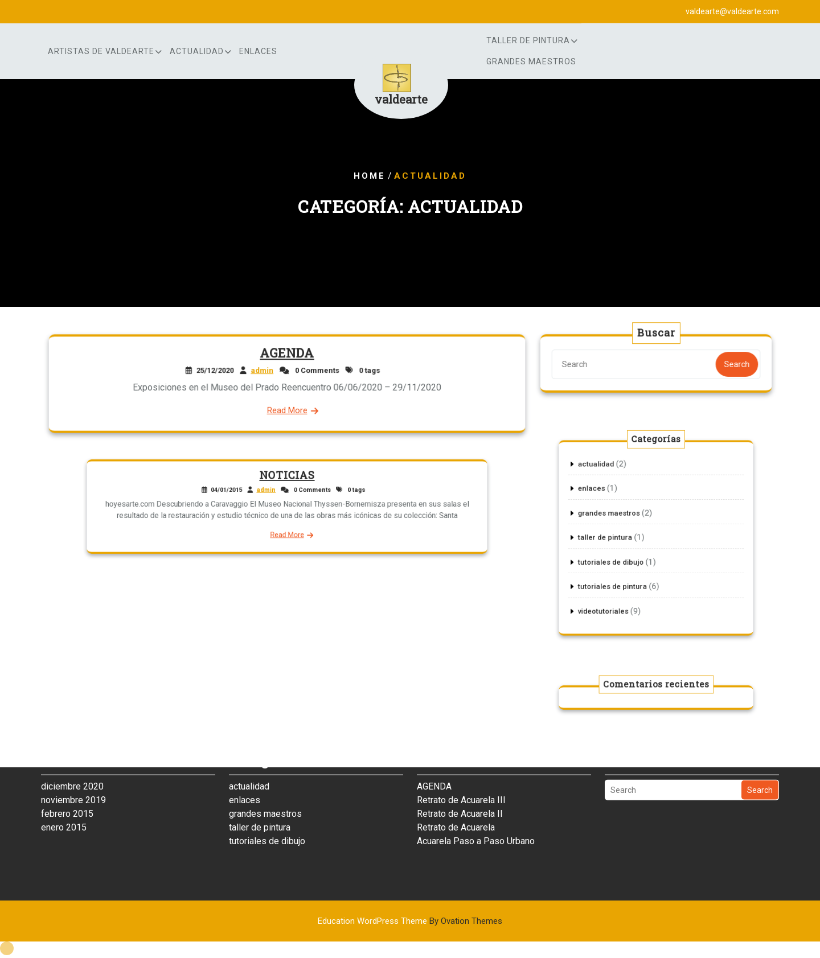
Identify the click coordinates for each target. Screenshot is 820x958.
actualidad (197, 51)
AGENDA (287, 353)
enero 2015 (64, 801)
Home (370, 176)
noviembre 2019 (73, 773)
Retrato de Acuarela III (461, 773)
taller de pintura (615, 537)
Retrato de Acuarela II (460, 787)
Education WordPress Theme (410, 921)
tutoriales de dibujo (620, 556)
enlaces (258, 51)
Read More (287, 409)
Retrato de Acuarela (456, 801)
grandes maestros (531, 61)
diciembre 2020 (72, 760)
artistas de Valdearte (101, 51)
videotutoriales (614, 595)
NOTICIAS (287, 481)
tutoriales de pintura (621, 576)
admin (263, 371)
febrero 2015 (67, 787)
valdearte (401, 99)
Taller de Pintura (528, 40)
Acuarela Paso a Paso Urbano (476, 814)
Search (734, 364)
